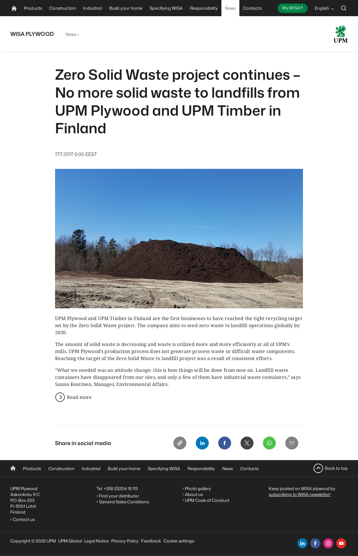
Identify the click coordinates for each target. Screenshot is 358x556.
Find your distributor (119, 496)
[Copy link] (179, 443)
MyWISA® (292, 8)
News (71, 34)
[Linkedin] (202, 443)
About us (194, 494)
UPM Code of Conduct (207, 500)
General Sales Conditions (124, 502)
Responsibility (201, 468)
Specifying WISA (164, 468)
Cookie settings (178, 541)
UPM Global (70, 541)
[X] (247, 443)
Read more (79, 397)
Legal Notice (96, 541)
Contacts (249, 468)
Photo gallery (198, 488)
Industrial (91, 468)
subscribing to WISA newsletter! (300, 494)
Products (32, 468)
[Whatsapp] (269, 443)
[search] (344, 8)
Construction (61, 468)
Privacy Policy (125, 541)
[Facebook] (224, 443)
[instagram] (328, 543)
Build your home (124, 468)
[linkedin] (302, 543)
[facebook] (315, 543)
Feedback (151, 541)
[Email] (291, 443)
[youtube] (341, 543)
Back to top (336, 468)
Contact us (25, 519)
